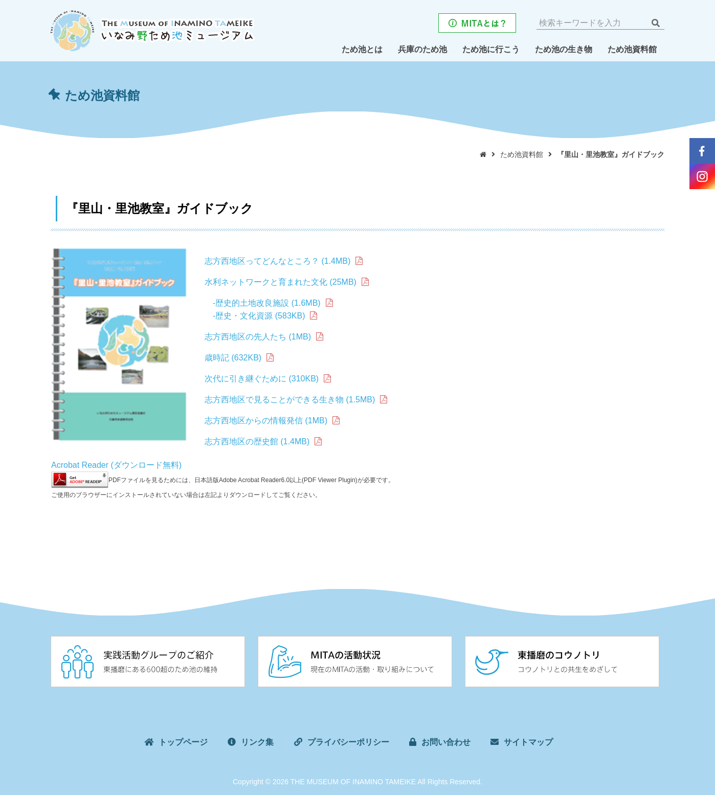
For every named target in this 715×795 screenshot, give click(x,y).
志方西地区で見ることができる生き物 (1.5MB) (290, 399)
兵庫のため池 (422, 49)
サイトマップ (528, 743)
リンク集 (257, 743)
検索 (655, 23)
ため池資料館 (632, 49)
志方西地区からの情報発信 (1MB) (266, 420)
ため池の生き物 (563, 49)
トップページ (183, 743)
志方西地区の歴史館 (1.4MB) (257, 441)
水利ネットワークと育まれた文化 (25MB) (280, 282)
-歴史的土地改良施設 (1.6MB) (267, 303)
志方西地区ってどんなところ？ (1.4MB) (277, 261)
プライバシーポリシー (348, 743)
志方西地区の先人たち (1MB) (258, 336)
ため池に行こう (491, 49)
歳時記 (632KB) (233, 357)
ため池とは (362, 49)
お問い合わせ (446, 743)
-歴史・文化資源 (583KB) (255, 315)
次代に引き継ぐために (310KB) (262, 378)
